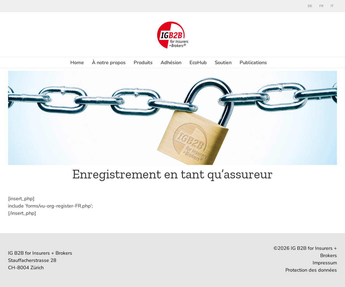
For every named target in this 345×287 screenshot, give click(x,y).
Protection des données (311, 270)
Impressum (325, 263)
